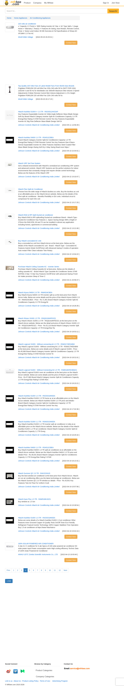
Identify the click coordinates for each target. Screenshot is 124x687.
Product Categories (44, 670)
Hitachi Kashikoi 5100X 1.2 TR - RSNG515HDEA (36, 422)
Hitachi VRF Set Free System (29, 163)
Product (27, 3)
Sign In (106, 3)
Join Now (116, 3)
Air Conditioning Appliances (40, 18)
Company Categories (45, 677)
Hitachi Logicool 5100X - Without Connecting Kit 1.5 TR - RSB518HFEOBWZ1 (47, 370)
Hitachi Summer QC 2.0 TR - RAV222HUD (34, 473)
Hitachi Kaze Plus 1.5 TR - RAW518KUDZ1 (34, 499)
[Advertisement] (42, 65)
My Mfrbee (48, 3)
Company (37, 3)
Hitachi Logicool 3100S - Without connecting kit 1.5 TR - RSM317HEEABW (46, 344)
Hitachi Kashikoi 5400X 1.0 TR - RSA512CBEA (36, 137)
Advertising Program (59, 681)
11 (55, 570)
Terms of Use (45, 681)
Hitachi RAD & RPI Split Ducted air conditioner (35, 215)
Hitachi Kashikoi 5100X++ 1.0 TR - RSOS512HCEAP (38, 112)
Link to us (8, 681)
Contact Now (71, 43)
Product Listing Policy (30, 681)
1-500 (9, 581)
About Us (17, 681)
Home (9, 18)
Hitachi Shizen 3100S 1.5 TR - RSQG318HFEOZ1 (37, 318)
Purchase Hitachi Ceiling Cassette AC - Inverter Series (38, 267)
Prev (8, 570)
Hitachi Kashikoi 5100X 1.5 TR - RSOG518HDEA (36, 396)
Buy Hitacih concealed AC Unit (29, 241)
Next (65, 570)
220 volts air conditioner (27, 24)
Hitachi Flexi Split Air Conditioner (30, 189)
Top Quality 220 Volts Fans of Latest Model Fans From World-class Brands (46, 86)
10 (50, 570)
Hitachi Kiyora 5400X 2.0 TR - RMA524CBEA (35, 292)
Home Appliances (20, 18)
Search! (113, 11)
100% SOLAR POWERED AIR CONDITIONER (36, 544)
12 (60, 570)
